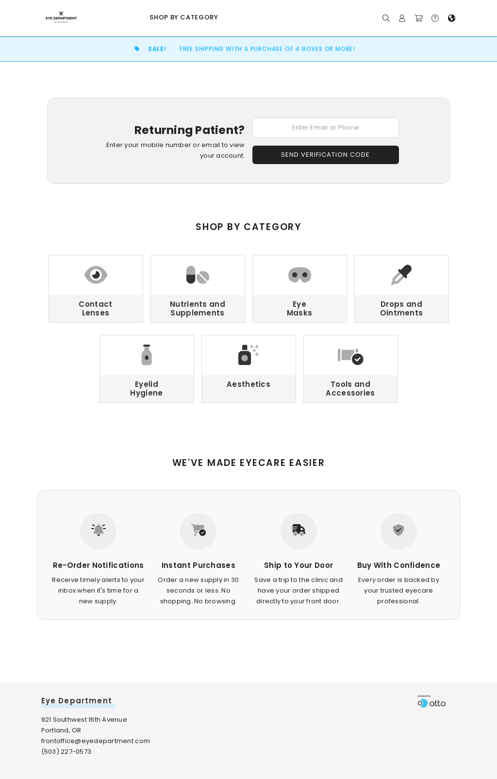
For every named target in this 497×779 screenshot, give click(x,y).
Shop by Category (183, 17)
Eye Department (76, 701)
